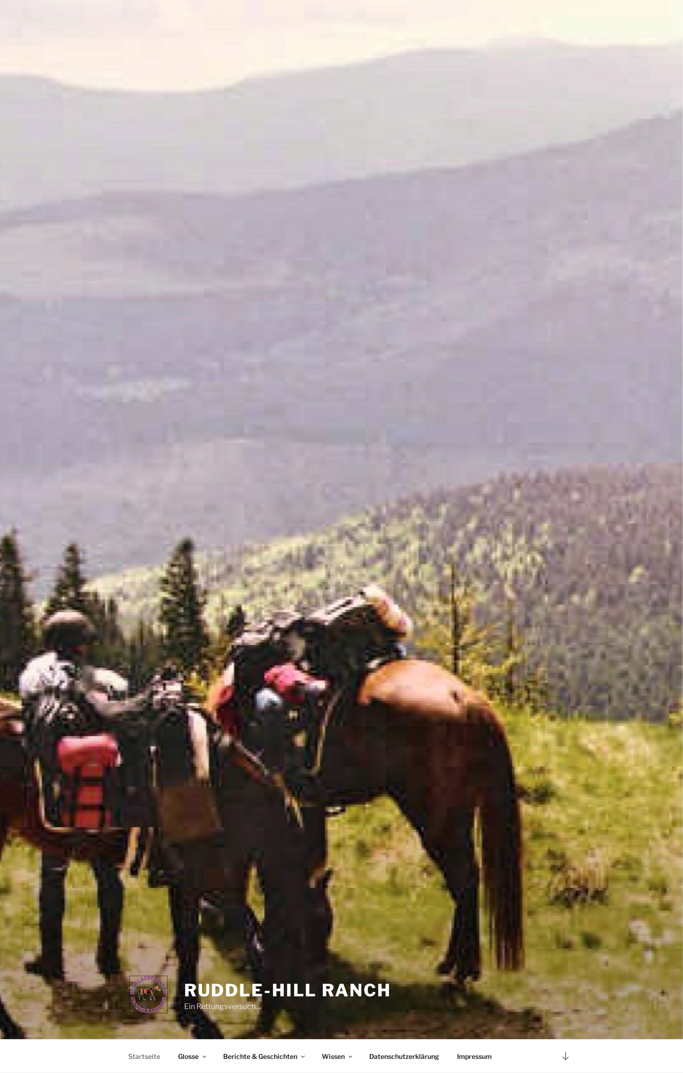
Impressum (474, 1056)
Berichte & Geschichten (264, 1056)
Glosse (193, 1056)
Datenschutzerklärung (404, 1056)
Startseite (144, 1056)
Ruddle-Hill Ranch (287, 990)
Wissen (338, 1056)
